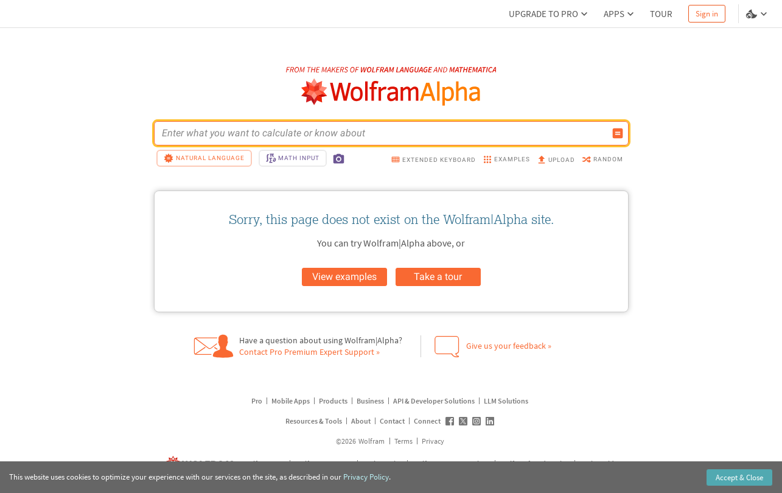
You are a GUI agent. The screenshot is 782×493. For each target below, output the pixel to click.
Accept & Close (739, 477)
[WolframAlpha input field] (383, 133)
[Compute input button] (618, 133)
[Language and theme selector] (758, 14)
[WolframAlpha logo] (391, 92)
